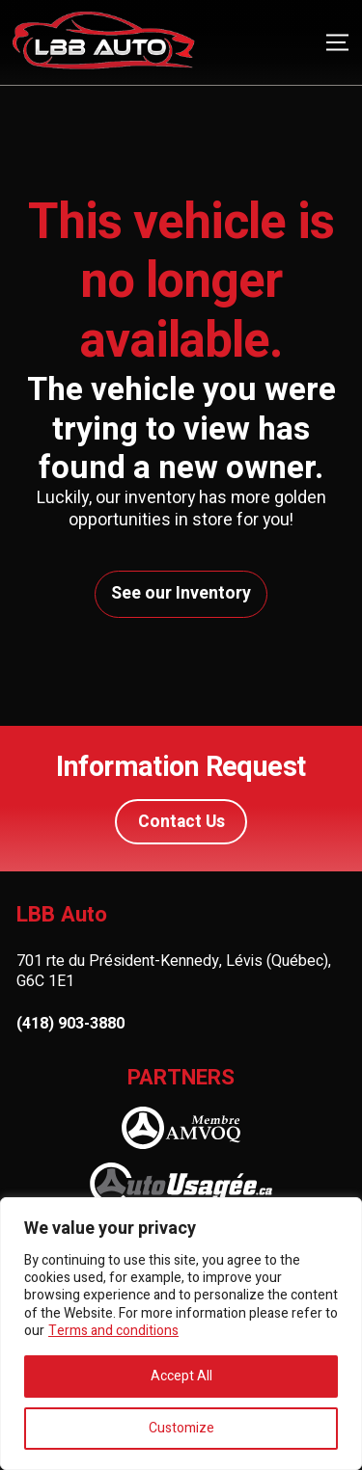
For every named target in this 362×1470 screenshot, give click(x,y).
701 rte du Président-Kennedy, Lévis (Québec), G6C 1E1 (173, 971)
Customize (181, 1428)
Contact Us (181, 822)
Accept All (181, 1376)
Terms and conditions (113, 1331)
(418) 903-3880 (70, 1024)
